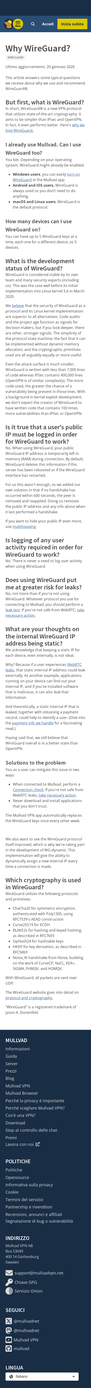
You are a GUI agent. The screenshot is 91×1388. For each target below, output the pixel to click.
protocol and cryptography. (29, 997)
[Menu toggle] (18, 24)
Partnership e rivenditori (28, 1207)
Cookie (12, 1192)
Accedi (48, 23)
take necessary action (57, 795)
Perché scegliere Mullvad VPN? (35, 1108)
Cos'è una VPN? (20, 1115)
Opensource (17, 1177)
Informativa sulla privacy (29, 1184)
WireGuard (16, 57)
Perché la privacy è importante (34, 1100)
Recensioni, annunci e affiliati (33, 1214)
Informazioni (17, 1049)
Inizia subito (72, 23)
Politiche (13, 1170)
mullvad (17, 1348)
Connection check (28, 789)
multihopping (24, 526)
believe (18, 305)
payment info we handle (33, 723)
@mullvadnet (22, 1321)
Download (15, 1123)
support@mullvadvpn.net (34, 1273)
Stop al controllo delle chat (31, 1130)
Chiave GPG (21, 1282)
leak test (12, 609)
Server (11, 1063)
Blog (9, 1078)
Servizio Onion (24, 1291)
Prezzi (11, 1071)
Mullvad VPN (17, 1086)
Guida (11, 1056)
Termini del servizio (24, 1199)
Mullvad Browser (21, 1093)
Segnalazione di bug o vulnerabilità (39, 1221)
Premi (11, 1137)
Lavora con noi (22, 1144)
